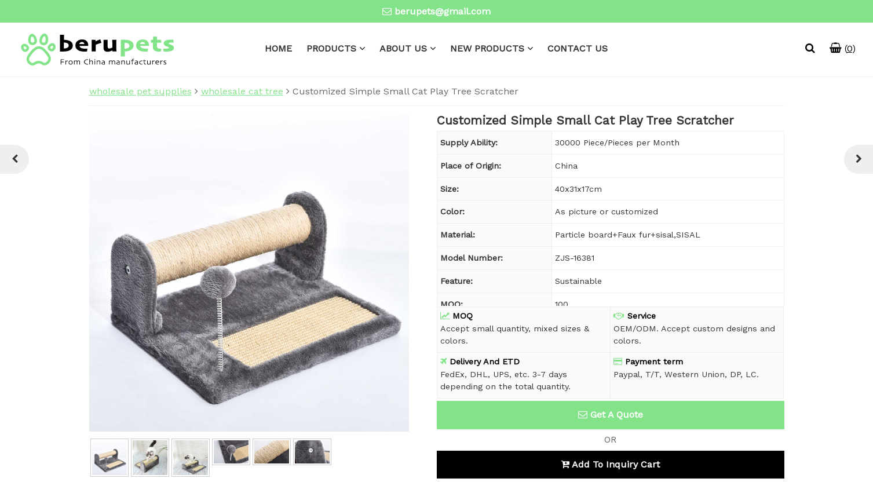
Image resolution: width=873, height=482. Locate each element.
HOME (278, 48)
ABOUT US (403, 48)
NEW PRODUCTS (487, 48)
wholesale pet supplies (140, 91)
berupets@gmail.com (443, 11)
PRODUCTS (331, 48)
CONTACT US (577, 48)
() (843, 48)
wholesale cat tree (242, 91)
